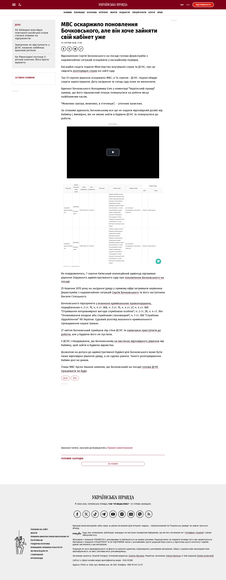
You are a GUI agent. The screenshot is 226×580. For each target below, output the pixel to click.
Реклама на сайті (39, 529)
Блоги (151, 12)
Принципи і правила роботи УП (46, 547)
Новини (68, 12)
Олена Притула (173, 556)
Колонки (92, 12)
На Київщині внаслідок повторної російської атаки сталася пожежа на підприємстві (31, 34)
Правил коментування (120, 447)
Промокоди (37, 558)
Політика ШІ (37, 540)
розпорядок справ (85, 70)
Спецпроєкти (139, 12)
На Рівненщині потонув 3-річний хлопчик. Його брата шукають (32, 59)
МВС (75, 378)
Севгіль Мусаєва (136, 556)
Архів (160, 12)
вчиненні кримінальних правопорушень (124, 303)
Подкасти (124, 12)
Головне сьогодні (72, 458)
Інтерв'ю (103, 12)
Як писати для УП (39, 551)
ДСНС (65, 378)
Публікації (79, 12)
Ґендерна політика (40, 544)
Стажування (37, 554)
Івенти (113, 12)
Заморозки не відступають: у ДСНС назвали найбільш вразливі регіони (32, 47)
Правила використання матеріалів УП (50, 536)
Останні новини (25, 77)
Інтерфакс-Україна (194, 532)
